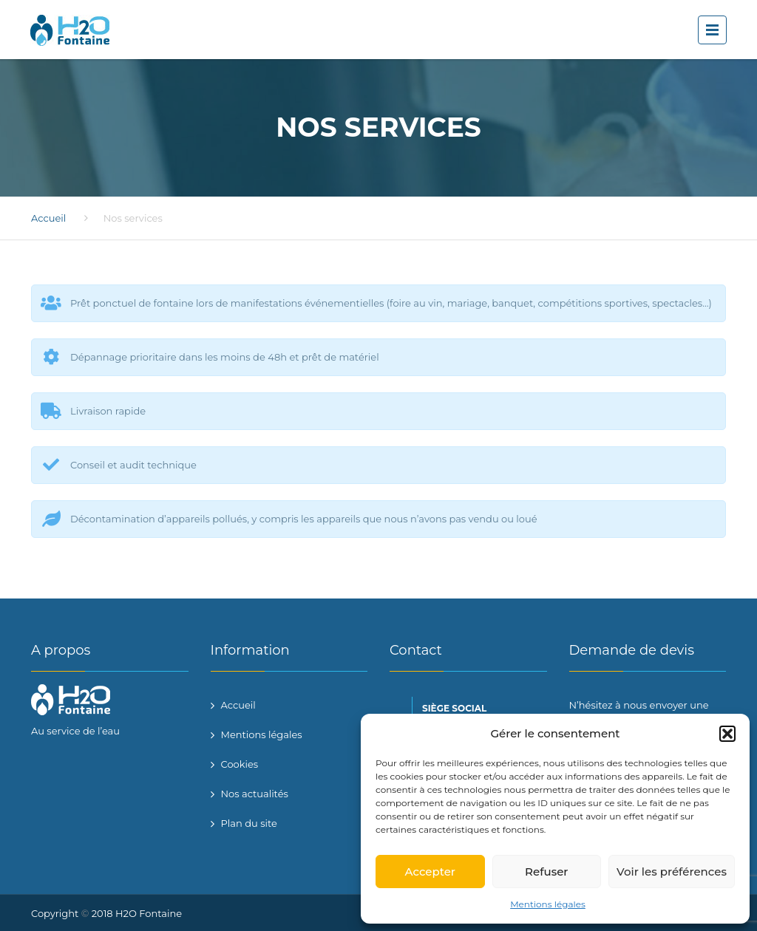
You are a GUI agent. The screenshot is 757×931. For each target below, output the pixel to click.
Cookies (240, 764)
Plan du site (249, 823)
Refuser (546, 871)
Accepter (430, 871)
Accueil (48, 218)
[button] (727, 733)
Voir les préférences (672, 871)
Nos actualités (254, 793)
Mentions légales (547, 904)
